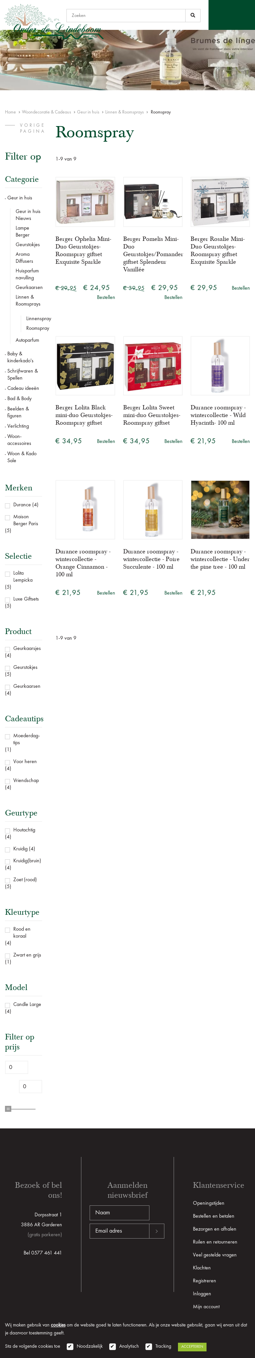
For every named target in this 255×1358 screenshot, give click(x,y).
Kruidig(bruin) (27, 861)
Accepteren (192, 1347)
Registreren (204, 1281)
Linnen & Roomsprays (124, 112)
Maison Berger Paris (25, 520)
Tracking (163, 1346)
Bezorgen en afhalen (214, 1229)
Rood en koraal (22, 933)
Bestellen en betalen (213, 1216)
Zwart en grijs (27, 955)
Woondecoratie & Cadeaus (46, 112)
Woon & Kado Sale (22, 457)
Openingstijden (208, 1203)
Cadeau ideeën (23, 388)
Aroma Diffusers (24, 258)
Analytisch (129, 1346)
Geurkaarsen (29, 287)
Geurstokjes (28, 245)
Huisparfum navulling (27, 274)
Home (10, 112)
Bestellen (106, 297)
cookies (58, 1325)
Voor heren (25, 761)
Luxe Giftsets (26, 599)
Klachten (202, 1268)
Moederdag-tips (26, 739)
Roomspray (34, 328)
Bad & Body (19, 398)
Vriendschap (26, 780)
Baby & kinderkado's (20, 357)
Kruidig (20, 849)
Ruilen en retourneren (215, 1242)
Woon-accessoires (19, 440)
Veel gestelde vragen (215, 1255)
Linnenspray (34, 319)
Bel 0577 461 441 (43, 1253)
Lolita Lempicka (23, 577)
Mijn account (206, 1307)
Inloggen (202, 1294)
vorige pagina (33, 128)
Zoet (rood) (25, 880)
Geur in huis (88, 112)
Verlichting (18, 426)
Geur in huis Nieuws (28, 215)
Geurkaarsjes (27, 648)
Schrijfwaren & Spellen (22, 375)
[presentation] (140, 1260)
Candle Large (27, 1004)
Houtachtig (24, 830)
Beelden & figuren (18, 412)
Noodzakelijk (90, 1346)
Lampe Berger (23, 232)
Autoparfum (27, 340)
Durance (22, 505)
